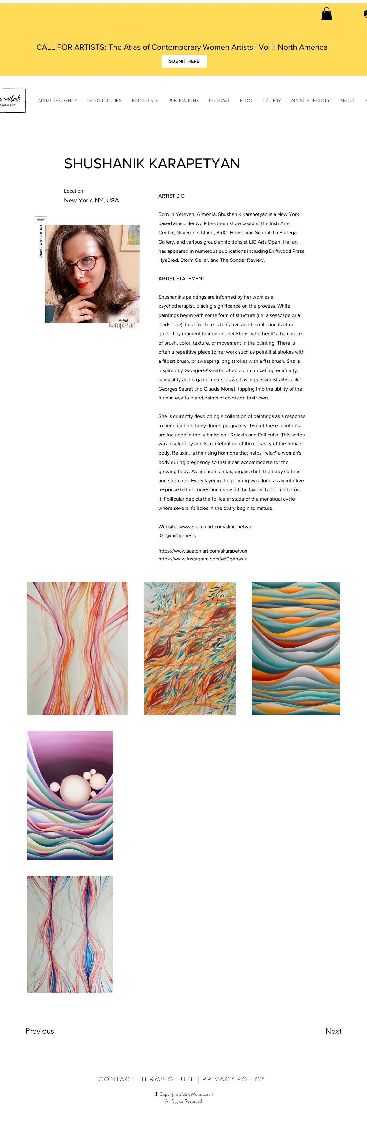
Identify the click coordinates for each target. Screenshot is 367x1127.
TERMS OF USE (168, 1079)
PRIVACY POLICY (233, 1079)
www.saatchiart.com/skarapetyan (216, 526)
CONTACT (116, 1079)
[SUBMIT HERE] (184, 61)
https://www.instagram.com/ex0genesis (202, 558)
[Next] (321, 1031)
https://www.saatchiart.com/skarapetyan (202, 550)
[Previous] (48, 1031)
